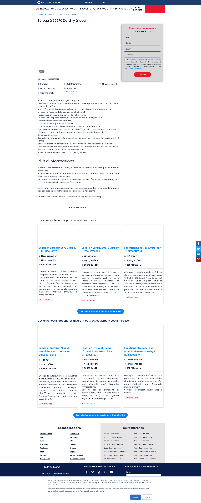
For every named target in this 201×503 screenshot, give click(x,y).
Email (128, 472)
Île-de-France (46, 434)
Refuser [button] (147, 497)
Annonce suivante (77, 207)
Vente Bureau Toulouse (143, 444)
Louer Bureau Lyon (111, 434)
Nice (42, 452)
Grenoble (73, 448)
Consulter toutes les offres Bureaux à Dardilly (100, 311)
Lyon (42, 441)
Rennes (73, 444)
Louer (60, 14)
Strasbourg (74, 434)
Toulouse (44, 448)
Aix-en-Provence (76, 455)
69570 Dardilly (72, 14)
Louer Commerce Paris (113, 455)
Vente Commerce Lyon (143, 448)
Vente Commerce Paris (143, 455)
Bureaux (50, 14)
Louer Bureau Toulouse (113, 444)
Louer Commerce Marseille (115, 452)
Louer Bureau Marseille (113, 437)
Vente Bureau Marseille (143, 437)
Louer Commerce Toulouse (115, 459)
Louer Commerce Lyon (113, 448)
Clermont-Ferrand (77, 459)
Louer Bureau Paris (111, 441)
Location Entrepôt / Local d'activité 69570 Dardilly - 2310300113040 (54, 351)
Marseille (44, 444)
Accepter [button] (136, 497)
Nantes (43, 455)
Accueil (40, 14)
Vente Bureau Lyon (141, 434)
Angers (73, 452)
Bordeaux (74, 437)
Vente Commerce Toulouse (145, 459)
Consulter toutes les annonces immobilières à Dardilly (100, 415)
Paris (42, 437)
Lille (71, 441)
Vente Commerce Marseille (145, 452)
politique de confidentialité (134, 68)
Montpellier (45, 459)
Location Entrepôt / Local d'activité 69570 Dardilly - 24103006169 (97, 351)
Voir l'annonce (45, 299)
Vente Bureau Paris (141, 441)
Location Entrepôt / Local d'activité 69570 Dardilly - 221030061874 (139, 351)
